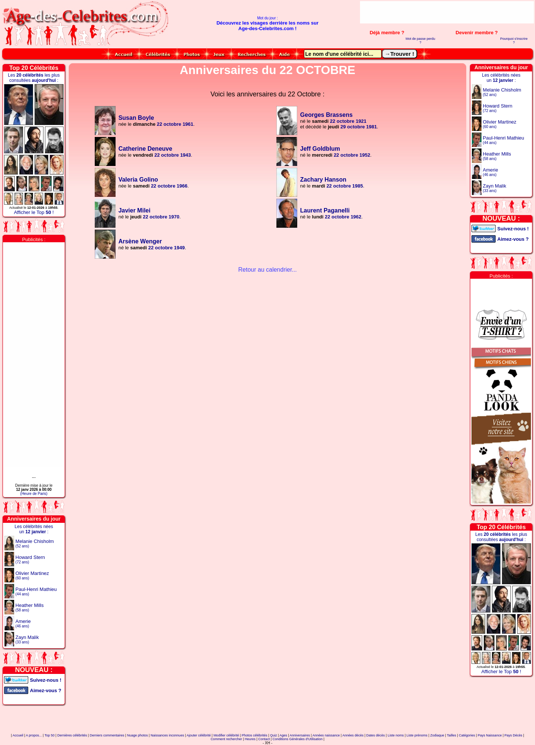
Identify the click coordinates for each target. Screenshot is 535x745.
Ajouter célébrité (199, 735)
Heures (250, 739)
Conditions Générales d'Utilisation (297, 739)
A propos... (34, 735)
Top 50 (50, 735)
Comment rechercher (226, 739)
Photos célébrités (255, 735)
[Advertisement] (447, 12)
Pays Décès (513, 735)
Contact (264, 739)
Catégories (467, 735)
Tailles (451, 735)
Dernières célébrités (72, 735)
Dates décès (375, 735)
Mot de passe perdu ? (420, 40)
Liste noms (396, 735)
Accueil (18, 735)
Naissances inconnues (167, 735)
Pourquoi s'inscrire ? (514, 40)
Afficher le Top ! (34, 212)
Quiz (273, 735)
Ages (283, 735)
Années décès (352, 735)
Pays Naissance (490, 735)
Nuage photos (137, 735)
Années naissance (326, 735)
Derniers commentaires (107, 735)
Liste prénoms (417, 735)
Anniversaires (300, 735)
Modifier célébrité (226, 735)
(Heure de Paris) (33, 494)
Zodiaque (437, 735)
